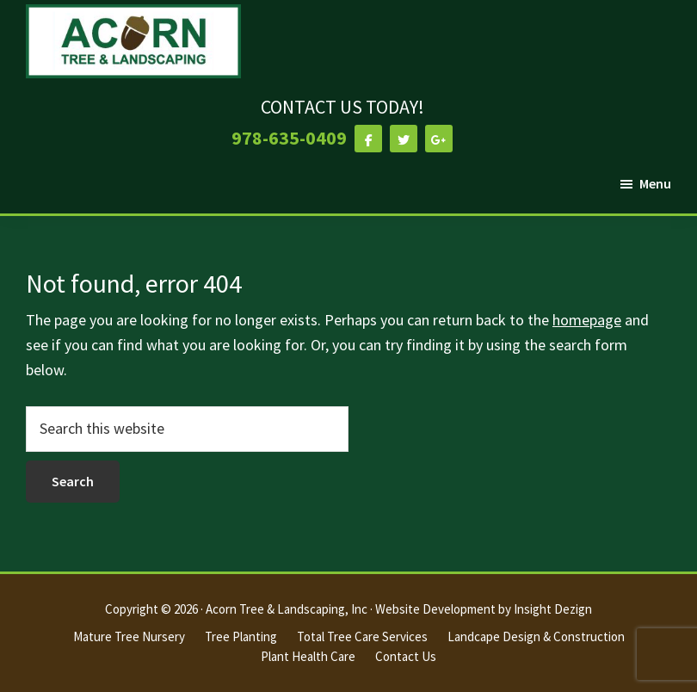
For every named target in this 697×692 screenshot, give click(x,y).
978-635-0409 (289, 138)
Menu (655, 183)
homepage (586, 320)
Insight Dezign (553, 609)
